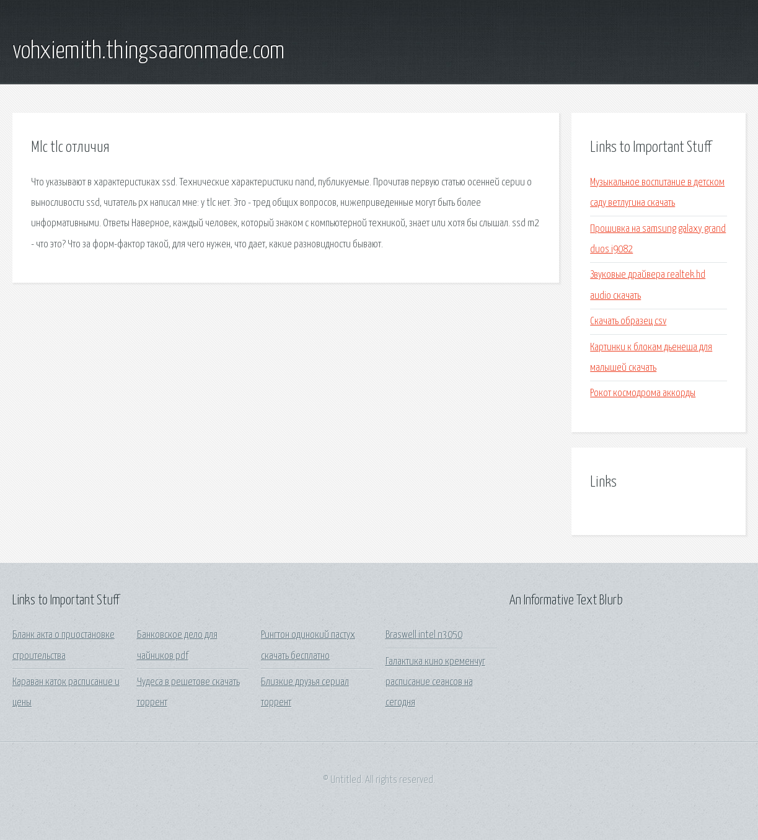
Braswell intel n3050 (424, 635)
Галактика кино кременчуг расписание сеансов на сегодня (435, 683)
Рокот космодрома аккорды (642, 393)
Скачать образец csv (628, 321)
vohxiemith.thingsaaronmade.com (148, 51)
